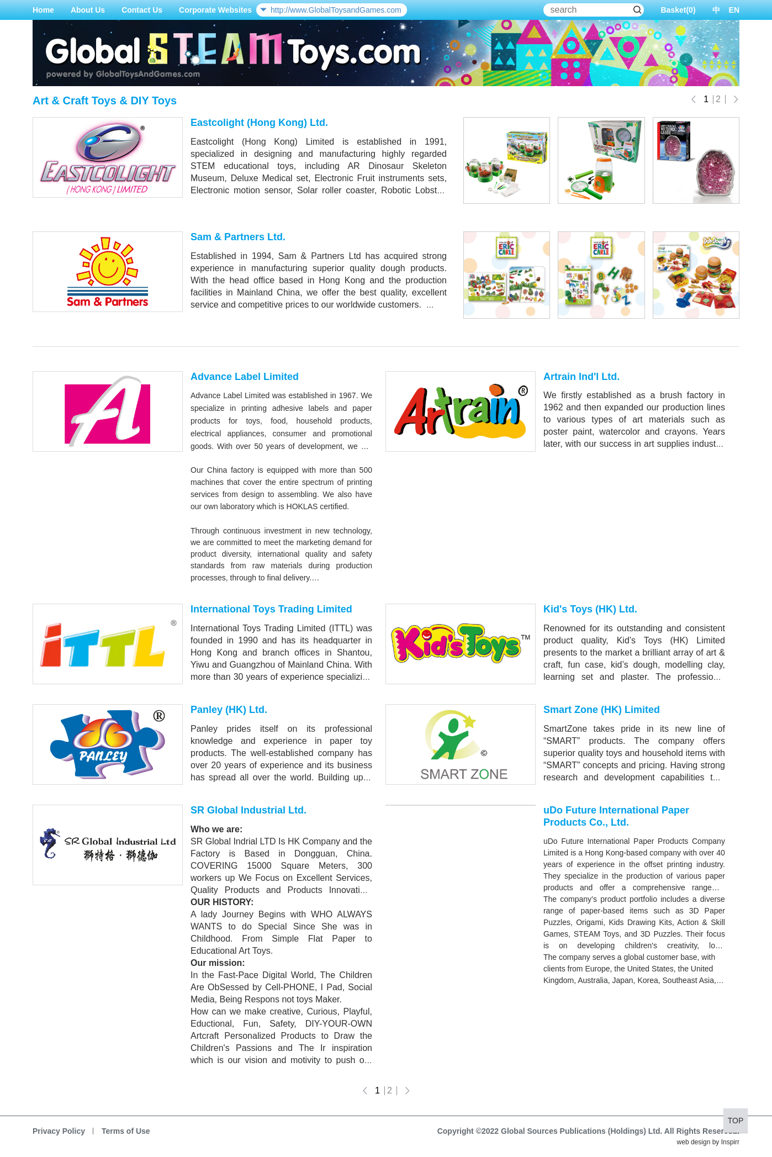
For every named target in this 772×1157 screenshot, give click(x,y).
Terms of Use (126, 1131)
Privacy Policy (59, 1131)
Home (43, 10)
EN (734, 10)
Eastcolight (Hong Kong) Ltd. (259, 122)
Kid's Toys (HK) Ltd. (590, 609)
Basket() (677, 10)
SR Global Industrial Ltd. (248, 810)
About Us (88, 10)
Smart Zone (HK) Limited (601, 709)
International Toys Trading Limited (271, 609)
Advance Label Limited (245, 376)
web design (694, 1142)
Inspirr (730, 1142)
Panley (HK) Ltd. (229, 709)
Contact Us (141, 10)
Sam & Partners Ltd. (238, 236)
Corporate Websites (215, 10)
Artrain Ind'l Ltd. (581, 376)
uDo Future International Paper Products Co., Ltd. (616, 816)
